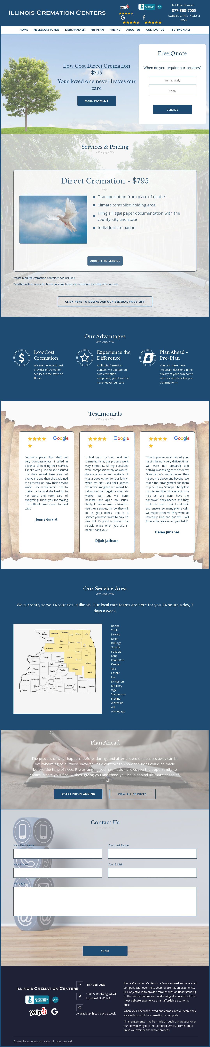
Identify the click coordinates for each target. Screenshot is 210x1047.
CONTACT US (155, 29)
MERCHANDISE (75, 29)
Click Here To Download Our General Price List (105, 301)
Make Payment (97, 101)
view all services (132, 794)
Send (105, 951)
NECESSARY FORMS (46, 29)
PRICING (115, 29)
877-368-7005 (184, 10)
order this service (105, 261)
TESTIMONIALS (180, 29)
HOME (24, 29)
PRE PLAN (97, 29)
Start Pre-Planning (78, 794)
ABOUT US (133, 29)
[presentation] (105, 933)
